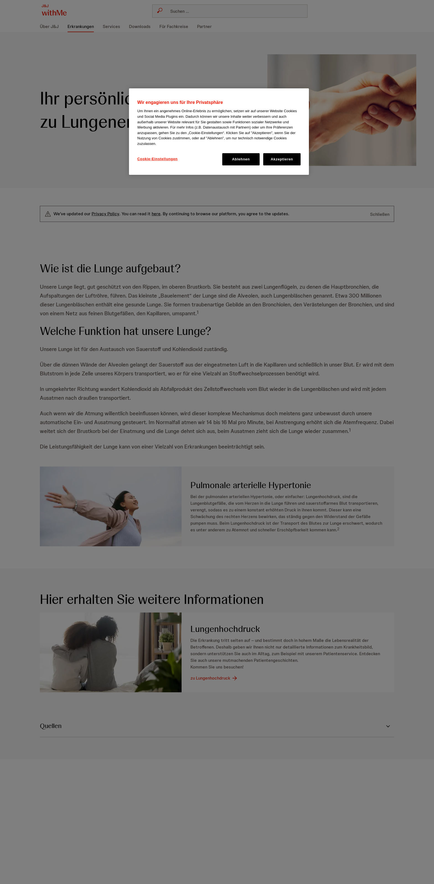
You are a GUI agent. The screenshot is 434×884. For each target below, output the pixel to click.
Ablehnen (241, 159)
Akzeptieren (282, 159)
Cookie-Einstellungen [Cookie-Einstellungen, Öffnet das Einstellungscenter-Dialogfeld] (157, 159)
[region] (219, 131)
